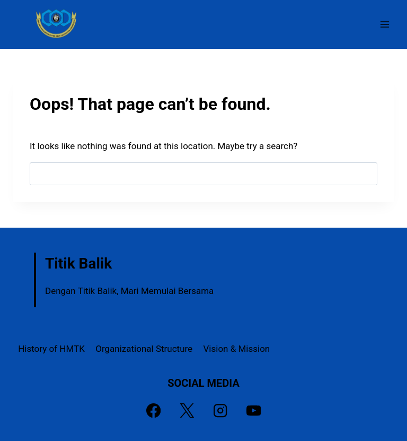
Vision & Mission (237, 348)
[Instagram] (220, 411)
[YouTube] (253, 411)
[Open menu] (384, 24)
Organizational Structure (143, 348)
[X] (186, 411)
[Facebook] (153, 411)
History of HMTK (51, 348)
